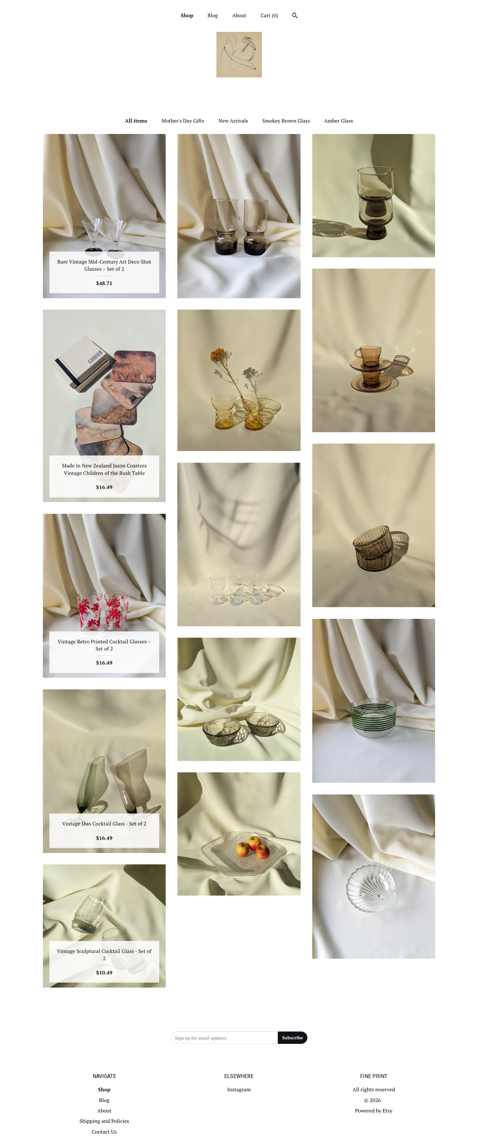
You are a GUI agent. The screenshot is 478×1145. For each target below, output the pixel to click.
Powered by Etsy (374, 1110)
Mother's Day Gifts (182, 120)
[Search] (294, 16)
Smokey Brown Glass (286, 120)
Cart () (269, 15)
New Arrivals (233, 120)
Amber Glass (338, 120)
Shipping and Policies (104, 1121)
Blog (213, 15)
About (239, 15)
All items (136, 120)
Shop (187, 15)
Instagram (239, 1089)
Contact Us (104, 1131)
